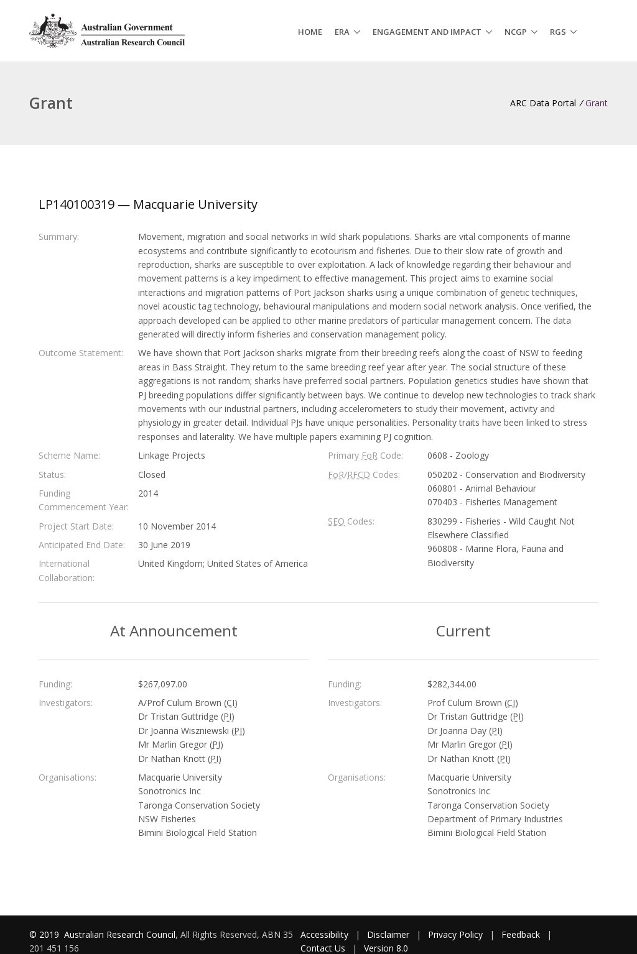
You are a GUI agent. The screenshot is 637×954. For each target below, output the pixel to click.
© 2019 (45, 934)
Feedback (520, 934)
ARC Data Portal (543, 103)
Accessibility (324, 934)
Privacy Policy (455, 934)
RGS (558, 31)
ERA (342, 31)
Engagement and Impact (427, 31)
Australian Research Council (119, 934)
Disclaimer (388, 934)
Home (310, 31)
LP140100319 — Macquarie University (148, 204)
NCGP (515, 31)
